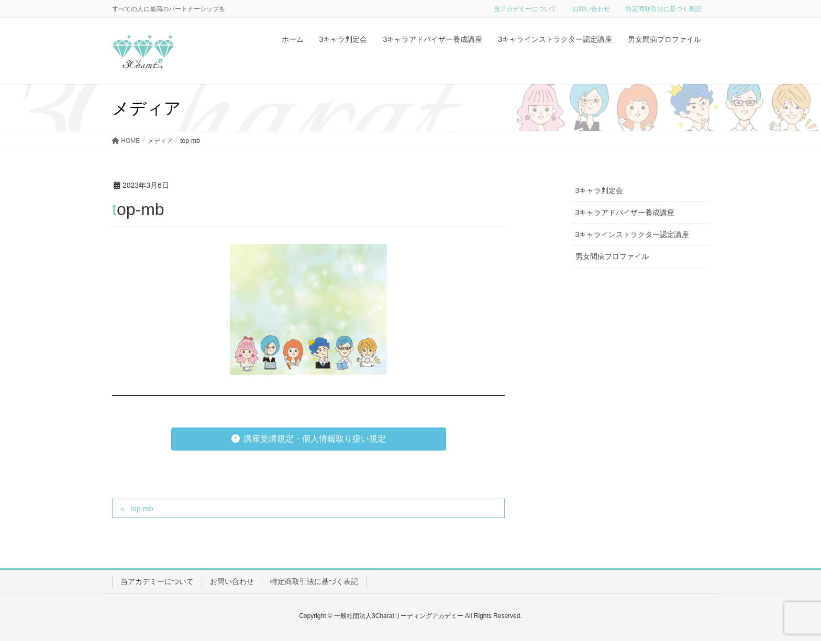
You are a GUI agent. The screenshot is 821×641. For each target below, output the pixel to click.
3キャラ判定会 (599, 190)
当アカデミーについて (525, 9)
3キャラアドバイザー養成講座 (625, 212)
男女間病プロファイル (612, 256)
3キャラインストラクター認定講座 (632, 234)
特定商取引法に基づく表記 (663, 9)
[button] (308, 439)
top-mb (141, 508)
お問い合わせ (591, 9)
